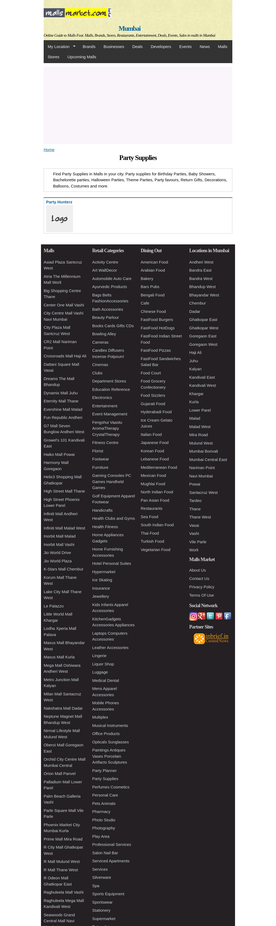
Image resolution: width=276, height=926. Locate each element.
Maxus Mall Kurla (59, 657)
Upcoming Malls (81, 56)
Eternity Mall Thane (61, 401)
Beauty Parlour (105, 317)
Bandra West (200, 278)
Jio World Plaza (58, 561)
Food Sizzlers (153, 395)
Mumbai (129, 28)
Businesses (114, 46)
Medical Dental (105, 680)
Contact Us (199, 578)
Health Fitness (105, 526)
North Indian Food (157, 492)
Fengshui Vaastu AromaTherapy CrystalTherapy (107, 428)
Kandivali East (202, 377)
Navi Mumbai (201, 476)
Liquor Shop (103, 664)
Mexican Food (153, 475)
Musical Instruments (110, 725)
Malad (194, 418)
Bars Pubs (150, 286)
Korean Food (152, 451)
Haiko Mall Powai (59, 454)
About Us (197, 570)
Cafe (145, 303)
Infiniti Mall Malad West (64, 528)
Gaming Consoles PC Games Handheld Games (111, 481)
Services (100, 869)
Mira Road (198, 434)
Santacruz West (203, 492)
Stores (53, 56)
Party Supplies (105, 778)
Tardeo (195, 500)
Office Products (106, 733)
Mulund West (201, 443)
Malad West (200, 426)
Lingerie (99, 655)
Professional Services (111, 844)
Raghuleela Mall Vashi (64, 892)
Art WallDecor (104, 270)
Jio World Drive (57, 552)
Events (185, 46)
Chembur (197, 303)
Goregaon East (202, 336)
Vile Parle (197, 541)
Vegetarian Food (155, 549)
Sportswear (102, 902)
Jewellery (100, 596)
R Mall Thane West (61, 869)
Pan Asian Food (155, 500)
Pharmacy (101, 811)
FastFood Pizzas (156, 350)
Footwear (100, 459)
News (205, 46)
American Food (154, 262)
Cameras (100, 342)
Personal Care (105, 795)
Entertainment (104, 406)
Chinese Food (153, 311)
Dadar (194, 311)
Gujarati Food (153, 403)
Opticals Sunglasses (110, 742)
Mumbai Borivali (203, 451)
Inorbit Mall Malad (59, 536)
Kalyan (195, 369)
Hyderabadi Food (156, 411)
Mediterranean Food (159, 467)
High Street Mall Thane (64, 491)
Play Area (100, 836)
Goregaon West (203, 344)
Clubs (97, 373)
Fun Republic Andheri (63, 417)
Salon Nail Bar (105, 852)
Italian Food (151, 434)
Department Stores (109, 381)
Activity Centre (105, 262)
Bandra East (200, 270)
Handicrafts (102, 510)
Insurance (101, 588)
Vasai (194, 525)
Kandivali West (202, 385)
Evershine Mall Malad (63, 409)
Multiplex (100, 717)
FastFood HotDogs (158, 328)
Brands (89, 46)
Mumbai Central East (208, 459)
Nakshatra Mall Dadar (63, 708)
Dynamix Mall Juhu (61, 393)
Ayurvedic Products (109, 286)
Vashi (194, 533)
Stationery (101, 910)
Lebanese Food (155, 459)
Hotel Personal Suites (111, 563)
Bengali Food (152, 295)
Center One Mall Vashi (64, 305)
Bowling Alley (104, 334)
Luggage (100, 672)
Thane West (200, 517)
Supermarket (103, 918)
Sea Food (149, 516)
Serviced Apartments (110, 861)
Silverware (101, 877)
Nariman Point (202, 467)
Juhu (193, 360)
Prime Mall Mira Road (63, 839)
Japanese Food (154, 442)
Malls (222, 46)
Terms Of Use (201, 595)
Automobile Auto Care (112, 278)
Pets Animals (104, 803)
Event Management (109, 414)
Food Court (151, 373)
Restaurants (152, 508)
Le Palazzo (54, 606)
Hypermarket (103, 571)
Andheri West (201, 262)
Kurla (194, 401)
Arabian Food (153, 270)
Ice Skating (102, 580)
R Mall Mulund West (62, 861)
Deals (137, 46)
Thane (195, 509)
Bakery (147, 278)
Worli (193, 550)
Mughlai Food (153, 483)
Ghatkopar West (203, 328)
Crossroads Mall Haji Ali (65, 356)
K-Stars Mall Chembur (64, 569)
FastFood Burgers (157, 319)
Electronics (102, 397)
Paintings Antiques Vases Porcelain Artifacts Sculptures (109, 756)
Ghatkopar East (203, 319)
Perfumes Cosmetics (110, 787)
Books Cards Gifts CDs (113, 325)
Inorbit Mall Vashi (59, 544)
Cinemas (100, 364)
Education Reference (111, 389)
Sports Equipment (108, 893)
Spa (95, 885)
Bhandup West (202, 286)
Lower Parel (200, 410)
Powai (194, 484)
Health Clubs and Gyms (113, 518)
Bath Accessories (107, 309)
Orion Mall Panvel (59, 773)
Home (49, 149)
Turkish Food (152, 541)
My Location (59, 46)
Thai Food (150, 533)
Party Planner (104, 770)
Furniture (100, 467)
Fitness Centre (105, 442)
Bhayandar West (204, 295)
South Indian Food (157, 524)
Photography (103, 828)
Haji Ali (195, 352)
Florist (97, 451)
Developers (161, 46)
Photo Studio (103, 820)
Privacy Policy (201, 587)
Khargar (196, 393)
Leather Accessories (110, 647)
